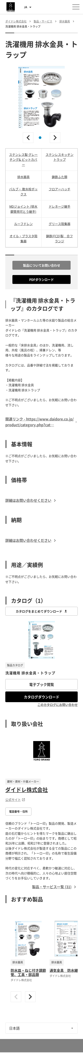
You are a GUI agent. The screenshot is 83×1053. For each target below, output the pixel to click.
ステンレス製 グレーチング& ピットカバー (23, 159)
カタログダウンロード (41, 696)
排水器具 (23, 177)
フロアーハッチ (59, 189)
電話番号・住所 (18, 812)
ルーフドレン (23, 223)
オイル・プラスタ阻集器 (23, 238)
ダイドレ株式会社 (26, 790)
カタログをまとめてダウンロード (42, 611)
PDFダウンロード (41, 279)
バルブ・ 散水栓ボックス (23, 191)
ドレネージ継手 (59, 206)
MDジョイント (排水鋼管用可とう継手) (23, 208)
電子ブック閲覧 (41, 684)
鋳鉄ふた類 (59, 177)
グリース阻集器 (59, 223)
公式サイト (15, 799)
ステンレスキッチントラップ (59, 157)
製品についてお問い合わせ (41, 265)
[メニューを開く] (76, 7)
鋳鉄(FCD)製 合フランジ (59, 238)
